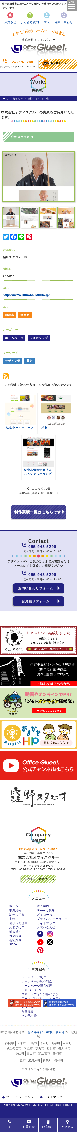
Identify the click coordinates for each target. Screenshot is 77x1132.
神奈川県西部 (55, 1032)
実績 (12, 918)
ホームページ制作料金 (37, 981)
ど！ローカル (46, 914)
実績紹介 (18, 98)
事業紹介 (15, 910)
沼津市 (9, 315)
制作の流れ (17, 914)
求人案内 (43, 906)
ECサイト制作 (31, 990)
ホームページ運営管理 (37, 985)
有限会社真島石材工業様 (36, 493)
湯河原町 (34, 1060)
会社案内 (15, 940)
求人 (46, 18)
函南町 (67, 1043)
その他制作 (29, 1015)
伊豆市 (28, 1048)
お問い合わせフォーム (35, 588)
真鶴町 (47, 1060)
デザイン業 (12, 361)
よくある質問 (30, 18)
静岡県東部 (35, 1032)
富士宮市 (44, 1053)
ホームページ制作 (34, 977)
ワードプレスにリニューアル (42, 998)
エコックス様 (41, 488)
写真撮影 (28, 1011)
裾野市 (51, 1048)
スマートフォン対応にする (40, 994)
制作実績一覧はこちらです (37, 512)
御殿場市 (64, 1048)
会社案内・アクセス (37, 878)
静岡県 (25, 315)
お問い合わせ (63, 18)
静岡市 (57, 1053)
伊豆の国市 (14, 1048)
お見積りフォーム (57, 64)
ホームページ (14, 338)
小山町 (19, 1053)
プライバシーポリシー (52, 918)
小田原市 (20, 1060)
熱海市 (40, 1048)
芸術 (29, 361)
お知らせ (10, 18)
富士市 (31, 1053)
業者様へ (15, 931)
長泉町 (55, 1043)
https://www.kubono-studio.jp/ (26, 295)
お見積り (15, 936)
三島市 (32, 1043)
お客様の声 (17, 927)
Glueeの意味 (46, 910)
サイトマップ (46, 923)
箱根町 (58, 1060)
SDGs (13, 944)
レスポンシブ (39, 338)
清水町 (44, 1043)
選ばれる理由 (18, 923)
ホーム (4, 98)
